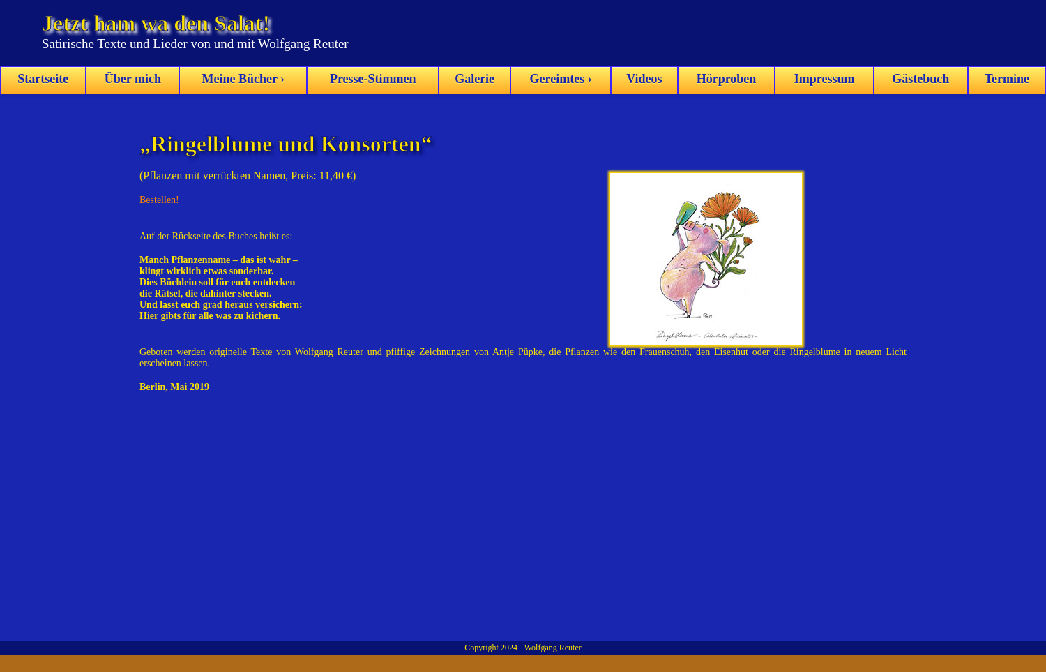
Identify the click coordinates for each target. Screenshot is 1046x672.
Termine (1007, 79)
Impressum (824, 79)
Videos (644, 79)
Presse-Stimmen (373, 79)
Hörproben (727, 79)
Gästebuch (920, 79)
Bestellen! (159, 200)
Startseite (42, 79)
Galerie (474, 79)
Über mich (133, 79)
